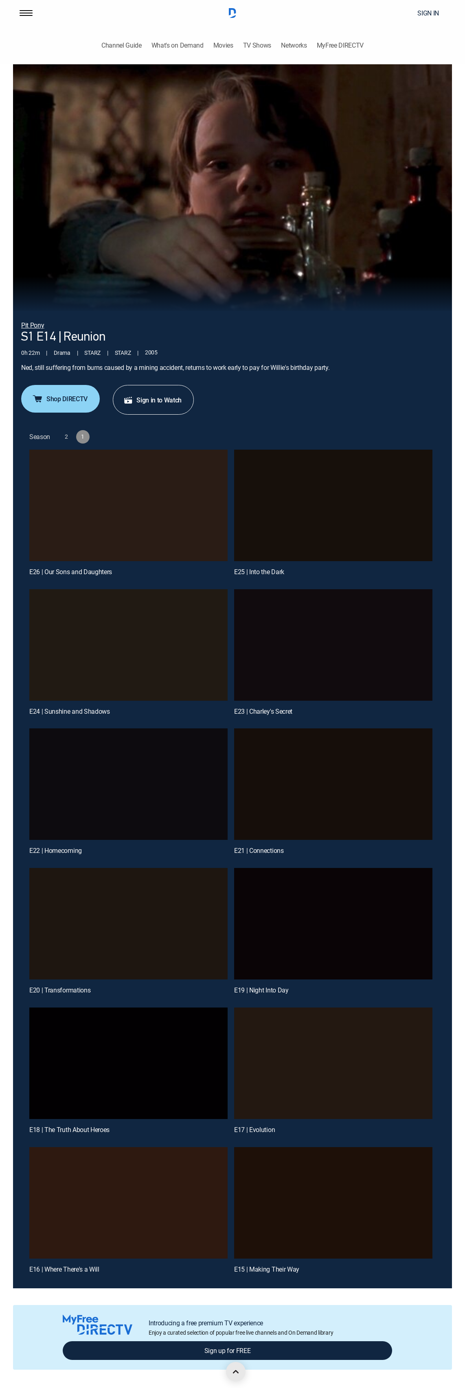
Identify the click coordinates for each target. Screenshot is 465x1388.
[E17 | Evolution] (333, 1063)
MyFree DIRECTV (340, 45)
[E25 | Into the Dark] (333, 505)
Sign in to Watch (152, 400)
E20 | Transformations (59, 990)
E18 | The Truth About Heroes (69, 1129)
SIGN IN (428, 13)
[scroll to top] (236, 1372)
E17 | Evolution (254, 1129)
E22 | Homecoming (55, 850)
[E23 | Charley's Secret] (333, 645)
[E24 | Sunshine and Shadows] (128, 645)
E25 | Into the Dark (259, 571)
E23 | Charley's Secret (263, 711)
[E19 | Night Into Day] (333, 923)
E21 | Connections (259, 850)
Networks (294, 45)
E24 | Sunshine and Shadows (69, 711)
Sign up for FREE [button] (227, 1350)
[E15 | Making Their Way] (333, 1203)
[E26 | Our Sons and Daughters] (128, 505)
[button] (26, 13)
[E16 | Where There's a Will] (128, 1203)
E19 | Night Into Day (261, 990)
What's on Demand (177, 45)
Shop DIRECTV (60, 398)
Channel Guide (121, 45)
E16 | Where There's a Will (64, 1269)
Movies (223, 45)
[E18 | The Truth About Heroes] (128, 1063)
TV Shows (257, 45)
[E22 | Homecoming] (128, 784)
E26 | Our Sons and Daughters (70, 571)
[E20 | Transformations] (128, 923)
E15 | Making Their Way (266, 1269)
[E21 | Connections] (333, 784)
